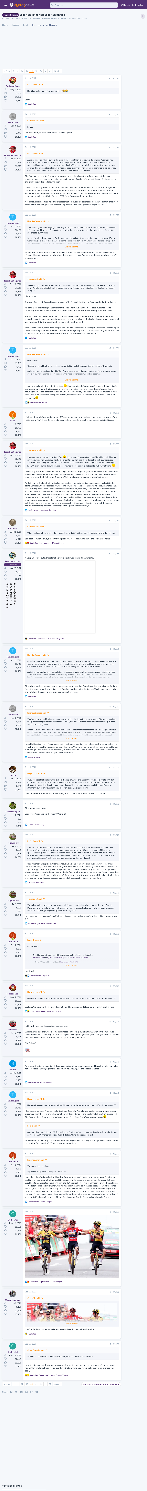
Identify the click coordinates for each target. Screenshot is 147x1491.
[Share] (87, 78)
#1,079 (93, 229)
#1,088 (93, 823)
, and (42, 555)
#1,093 (93, 1064)
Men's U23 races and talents (119, 283)
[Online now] (13, 446)
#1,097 (93, 1251)
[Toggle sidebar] (142, 16)
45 (37, 71)
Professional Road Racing (116, 175)
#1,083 (93, 472)
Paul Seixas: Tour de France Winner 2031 (124, 295)
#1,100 (93, 1434)
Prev (8, 71)
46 (42, 71)
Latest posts (107, 277)
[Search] (78, 5)
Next (57, 71)
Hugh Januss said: (35, 829)
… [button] (18, 71)
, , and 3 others (46, 1094)
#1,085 (93, 604)
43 (27, 71)
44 (32, 71)
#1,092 (93, 1011)
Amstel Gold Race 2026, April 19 (120, 262)
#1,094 (93, 1105)
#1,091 (93, 968)
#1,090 (93, 899)
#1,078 (93, 147)
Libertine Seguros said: (37, 235)
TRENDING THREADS (110, 158)
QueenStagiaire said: (36, 1440)
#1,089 (93, 868)
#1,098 (93, 1317)
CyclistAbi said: (34, 1388)
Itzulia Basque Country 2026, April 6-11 (123, 197)
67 (50, 71)
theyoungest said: (35, 293)
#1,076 (93, 78)
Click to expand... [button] (61, 260)
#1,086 (93, 699)
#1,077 (93, 114)
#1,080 (93, 287)
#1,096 (93, 1179)
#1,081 (93, 373)
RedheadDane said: (36, 121)
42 (22, 71)
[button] (6, 4)
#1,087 (93, 760)
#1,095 (93, 1148)
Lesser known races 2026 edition (121, 363)
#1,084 (93, 565)
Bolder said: (33, 1217)
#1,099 (93, 1382)
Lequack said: (33, 1018)
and (39, 430)
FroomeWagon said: (36, 1257)
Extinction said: (34, 84)
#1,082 (93, 441)
